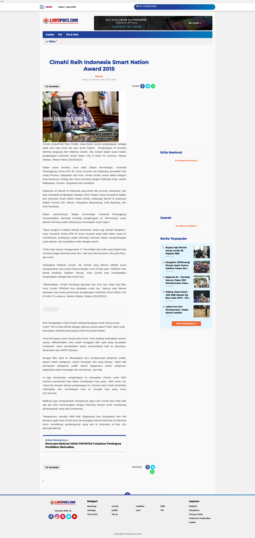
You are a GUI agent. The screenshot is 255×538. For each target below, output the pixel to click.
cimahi (115, 506)
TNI (60, 34)
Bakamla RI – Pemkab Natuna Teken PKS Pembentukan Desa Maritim (178, 280)
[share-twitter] (147, 86)
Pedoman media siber (200, 518)
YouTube (77, 518)
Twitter (70, 518)
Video (52, 41)
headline (140, 506)
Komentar (52, 86)
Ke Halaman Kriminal (186, 160)
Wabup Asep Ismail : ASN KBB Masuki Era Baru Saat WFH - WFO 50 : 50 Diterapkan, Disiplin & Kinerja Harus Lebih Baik (178, 295)
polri (138, 510)
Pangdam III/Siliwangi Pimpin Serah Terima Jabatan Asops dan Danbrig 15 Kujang (178, 265)
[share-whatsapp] (153, 86)
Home (49, 7)
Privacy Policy (196, 514)
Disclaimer (194, 510)
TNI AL (115, 514)
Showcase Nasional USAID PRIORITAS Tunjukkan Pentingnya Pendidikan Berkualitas (83, 445)
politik (115, 510)
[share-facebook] (142, 86)
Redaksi (193, 506)
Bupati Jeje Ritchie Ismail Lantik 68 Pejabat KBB (176, 250)
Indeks (50, 34)
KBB (162, 506)
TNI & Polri (72, 34)
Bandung (91, 506)
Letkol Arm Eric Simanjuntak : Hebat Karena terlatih (177, 309)
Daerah (165, 218)
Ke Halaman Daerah (186, 226)
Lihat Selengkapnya (186, 323)
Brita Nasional (171, 152)
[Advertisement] (186, 123)
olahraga (91, 510)
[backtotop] (127, 495)
